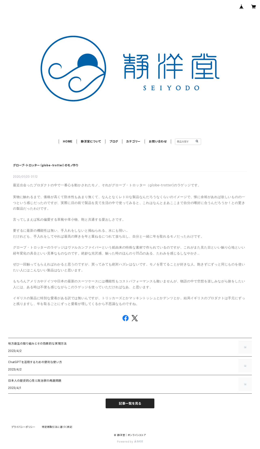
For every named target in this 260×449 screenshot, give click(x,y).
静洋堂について (91, 141)
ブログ (113, 141)
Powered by (130, 441)
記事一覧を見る (130, 403)
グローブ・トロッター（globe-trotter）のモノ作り (45, 165)
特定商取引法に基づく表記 (57, 426)
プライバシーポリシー (23, 426)
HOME (68, 141)
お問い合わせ (158, 141)
